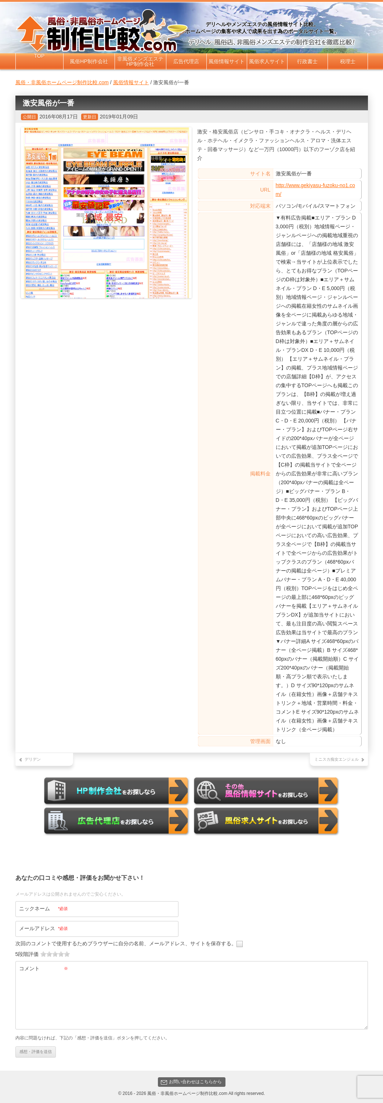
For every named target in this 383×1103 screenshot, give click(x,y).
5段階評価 (27, 952)
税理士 (347, 61)
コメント (43, 966)
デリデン (33, 759)
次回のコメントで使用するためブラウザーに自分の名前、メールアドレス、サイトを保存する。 (125, 941)
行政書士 (307, 61)
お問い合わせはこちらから (191, 1080)
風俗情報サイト (227, 61)
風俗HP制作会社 (89, 61)
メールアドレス (43, 926)
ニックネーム (43, 907)
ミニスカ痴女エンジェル (336, 759)
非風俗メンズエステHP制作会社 (140, 61)
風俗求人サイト (267, 61)
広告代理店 (186, 61)
